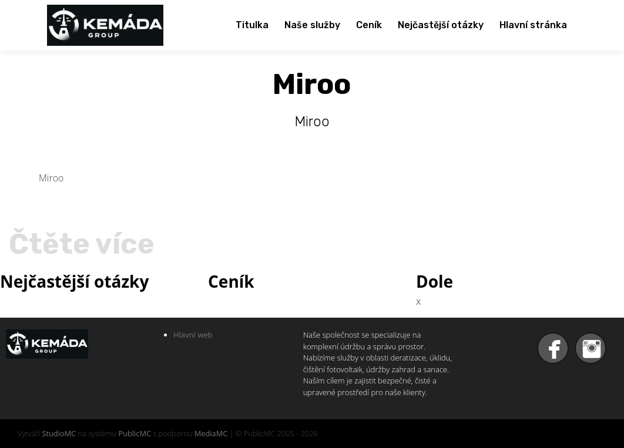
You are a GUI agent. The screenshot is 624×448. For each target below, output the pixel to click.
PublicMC (134, 433)
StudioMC (59, 433)
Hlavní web (193, 334)
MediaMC (210, 433)
